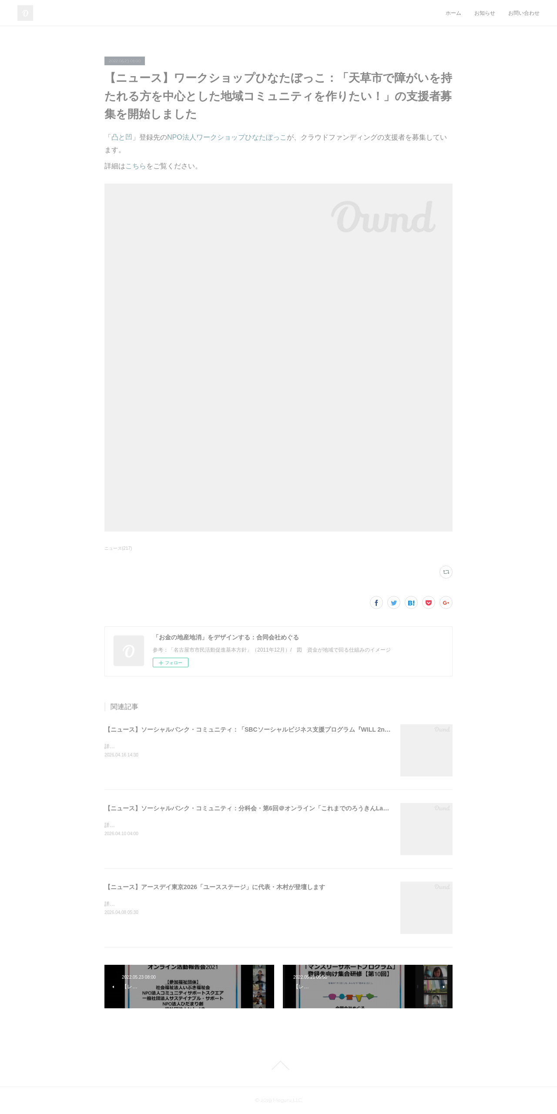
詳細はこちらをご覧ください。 (141, 746)
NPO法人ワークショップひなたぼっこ (227, 137)
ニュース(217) (118, 548)
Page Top (278, 1065)
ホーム (453, 13)
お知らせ (484, 13)
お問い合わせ (524, 13)
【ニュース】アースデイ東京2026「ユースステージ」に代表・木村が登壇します (214, 886)
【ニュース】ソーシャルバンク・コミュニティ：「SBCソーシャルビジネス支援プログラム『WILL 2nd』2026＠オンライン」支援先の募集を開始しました (317, 729)
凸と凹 (121, 137)
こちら (135, 166)
